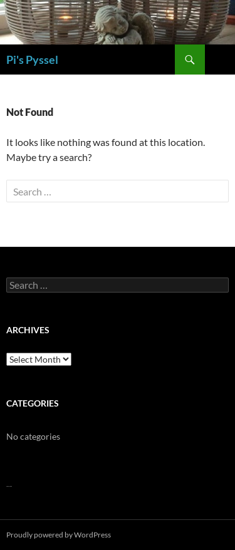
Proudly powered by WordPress (58, 534)
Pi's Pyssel (32, 59)
